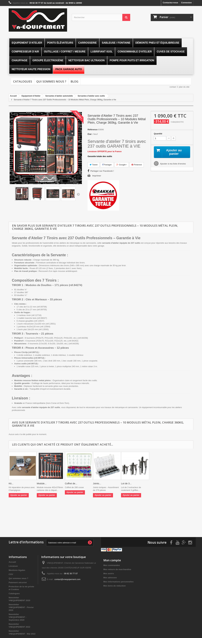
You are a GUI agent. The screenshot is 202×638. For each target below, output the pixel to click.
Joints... (97, 483)
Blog (74, 81)
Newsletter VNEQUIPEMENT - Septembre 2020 (17, 617)
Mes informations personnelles (118, 582)
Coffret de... (71, 483)
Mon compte (112, 560)
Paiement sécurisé (18, 582)
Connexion (186, 2)
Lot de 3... (126, 483)
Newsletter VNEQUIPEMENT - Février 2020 (21, 607)
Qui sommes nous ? (51, 81)
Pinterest (136, 164)
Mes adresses (110, 577)
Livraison (13, 566)
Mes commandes (111, 565)
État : (90, 134)
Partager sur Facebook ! (102, 171)
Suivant (78, 194)
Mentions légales (17, 570)
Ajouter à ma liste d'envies (173, 164)
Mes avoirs (108, 573)
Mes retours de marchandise (117, 569)
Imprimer (96, 176)
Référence (93, 129)
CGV (11, 574)
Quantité (158, 133)
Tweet (94, 164)
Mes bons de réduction (114, 586)
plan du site (184, 87)
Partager (107, 164)
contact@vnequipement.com (67, 579)
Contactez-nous (170, 2)
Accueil (12, 562)
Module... (42, 483)
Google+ (121, 164)
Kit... (11, 483)
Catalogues (22, 81)
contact (173, 87)
